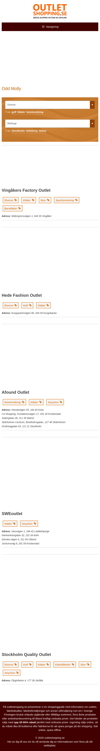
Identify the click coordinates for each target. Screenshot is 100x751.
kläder (21, 112)
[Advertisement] (50, 60)
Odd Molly (11, 88)
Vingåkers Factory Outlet (26, 190)
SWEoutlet (12, 513)
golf (14, 112)
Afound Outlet (15, 392)
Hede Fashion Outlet (22, 295)
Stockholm (18, 130)
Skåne (42, 130)
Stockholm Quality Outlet (26, 654)
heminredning (34, 112)
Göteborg (32, 130)
